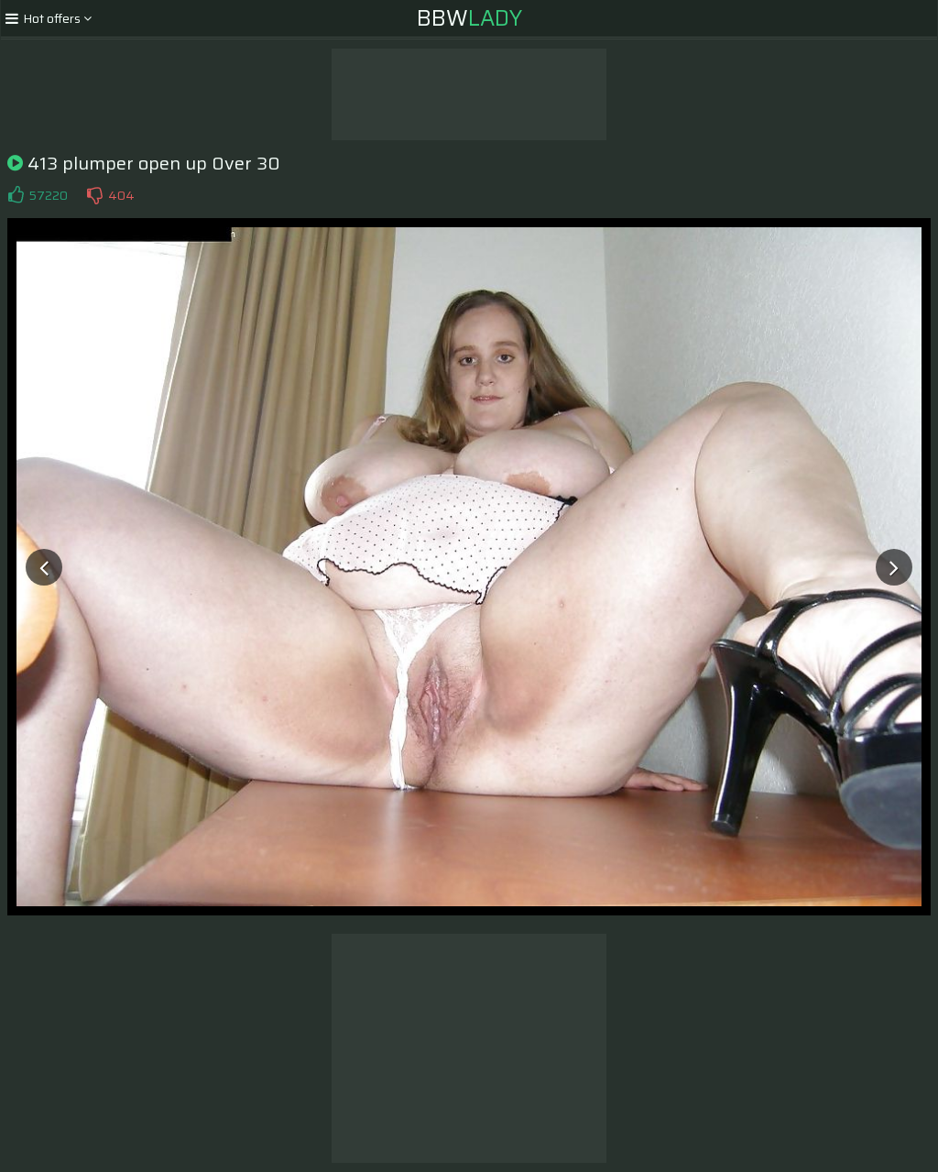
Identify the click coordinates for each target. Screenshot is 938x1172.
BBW (469, 18)
